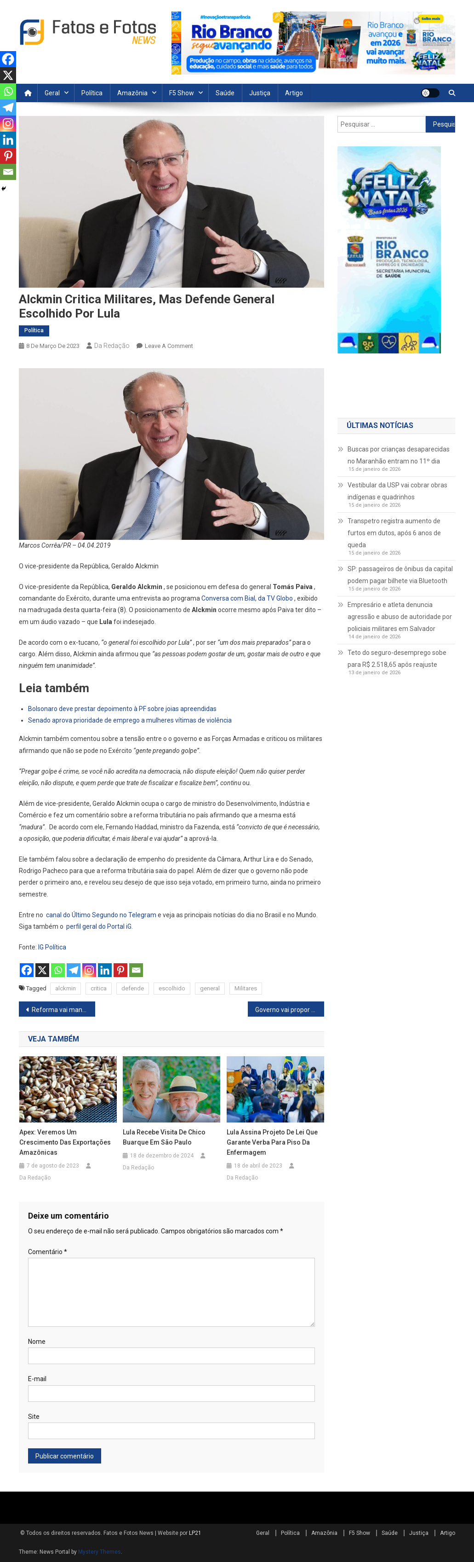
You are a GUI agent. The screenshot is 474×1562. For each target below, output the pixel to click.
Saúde (225, 93)
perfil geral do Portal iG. (99, 926)
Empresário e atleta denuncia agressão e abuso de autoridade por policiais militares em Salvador (400, 616)
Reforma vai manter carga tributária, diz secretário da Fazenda (63, 1009)
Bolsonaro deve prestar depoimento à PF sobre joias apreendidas (122, 708)
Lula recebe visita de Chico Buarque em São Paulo (164, 1137)
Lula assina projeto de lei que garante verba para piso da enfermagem (272, 1142)
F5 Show (181, 93)
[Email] (136, 970)
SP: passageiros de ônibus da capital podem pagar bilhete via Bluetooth (400, 574)
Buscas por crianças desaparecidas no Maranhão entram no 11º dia (399, 455)
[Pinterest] (120, 970)
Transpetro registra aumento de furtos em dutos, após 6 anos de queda (394, 533)
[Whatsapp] (58, 970)
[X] (42, 970)
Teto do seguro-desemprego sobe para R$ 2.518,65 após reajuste (397, 658)
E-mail (37, 1379)
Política (92, 93)
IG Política (52, 947)
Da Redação (112, 345)
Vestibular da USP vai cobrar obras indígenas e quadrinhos (397, 491)
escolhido (172, 988)
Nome (37, 1341)
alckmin (65, 988)
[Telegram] (73, 970)
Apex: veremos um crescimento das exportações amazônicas (65, 1142)
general (210, 988)
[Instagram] (89, 970)
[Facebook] (27, 970)
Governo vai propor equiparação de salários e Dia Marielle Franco (289, 1009)
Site (34, 1416)
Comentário (47, 1251)
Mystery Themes (99, 1552)
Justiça (259, 93)
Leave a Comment (169, 345)
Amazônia (132, 93)
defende (132, 988)
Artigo (294, 93)
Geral (52, 93)
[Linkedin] (105, 970)
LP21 (195, 1533)
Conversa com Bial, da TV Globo (247, 598)
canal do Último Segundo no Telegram (101, 915)
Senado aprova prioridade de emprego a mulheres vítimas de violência (130, 720)
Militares (245, 988)
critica (99, 988)
